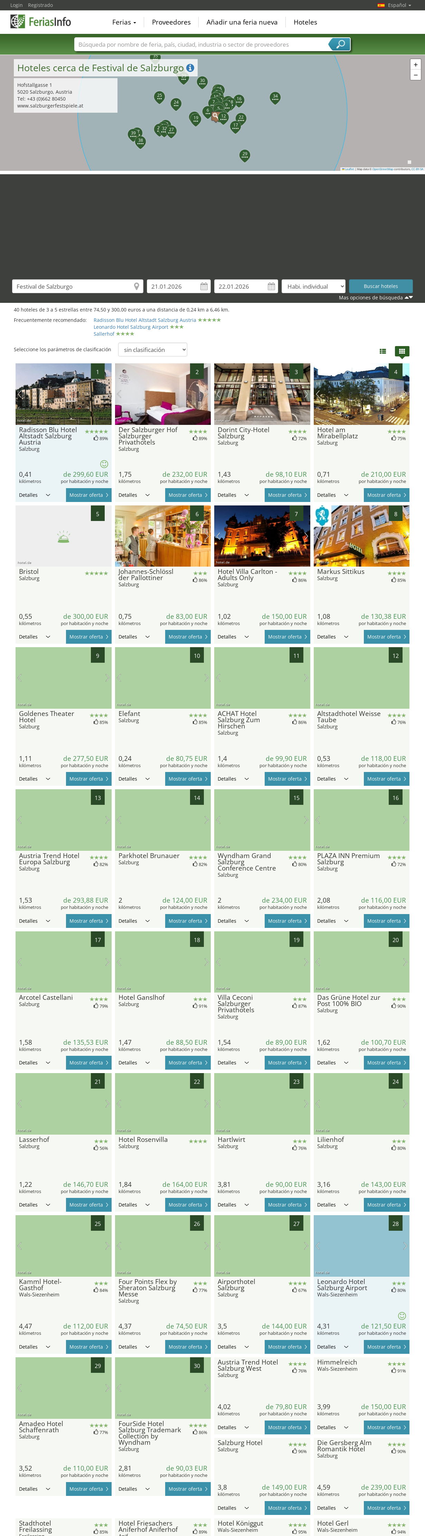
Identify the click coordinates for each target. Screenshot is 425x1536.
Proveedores (171, 22)
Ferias (124, 22)
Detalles (34, 495)
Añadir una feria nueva (242, 22)
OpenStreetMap (382, 169)
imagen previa (19, 394)
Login (16, 5)
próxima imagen (107, 394)
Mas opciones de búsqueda (371, 297)
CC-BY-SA (417, 169)
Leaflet (348, 169)
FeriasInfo (44, 21)
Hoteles (305, 22)
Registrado (40, 5)
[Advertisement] (212, 222)
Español (399, 5)
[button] (212, 113)
